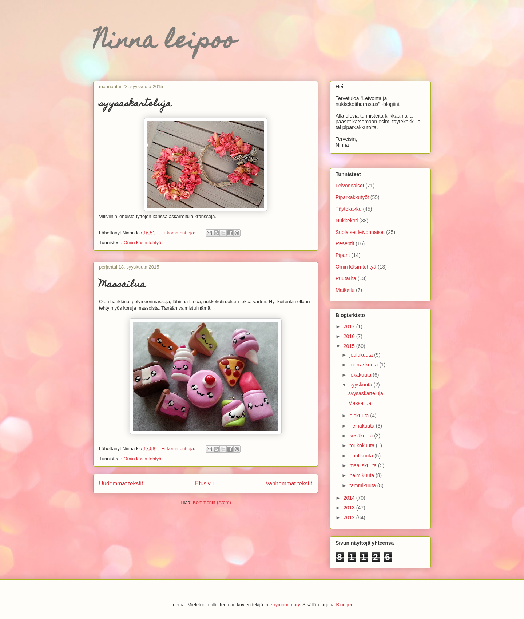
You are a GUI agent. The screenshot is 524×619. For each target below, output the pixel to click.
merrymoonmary (283, 604)
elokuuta (359, 415)
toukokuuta (362, 445)
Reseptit (345, 243)
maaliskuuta (363, 465)
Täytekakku (349, 209)
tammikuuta (363, 485)
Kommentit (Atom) (212, 502)
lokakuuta (361, 375)
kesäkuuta (361, 436)
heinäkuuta (362, 426)
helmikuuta (362, 475)
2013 (350, 508)
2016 (350, 336)
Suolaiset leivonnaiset (360, 232)
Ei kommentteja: (178, 232)
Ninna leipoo (164, 42)
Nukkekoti (347, 220)
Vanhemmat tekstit (289, 483)
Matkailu (345, 290)
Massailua (122, 285)
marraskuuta (364, 365)
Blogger (344, 604)
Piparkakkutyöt (352, 197)
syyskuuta (361, 385)
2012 (350, 517)
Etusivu (204, 483)
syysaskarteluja (135, 104)
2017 (350, 326)
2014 (350, 498)
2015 (350, 346)
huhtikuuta (361, 456)
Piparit (343, 255)
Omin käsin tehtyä (142, 242)
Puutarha (346, 278)
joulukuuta (361, 355)
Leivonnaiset (350, 186)
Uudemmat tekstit (121, 483)
